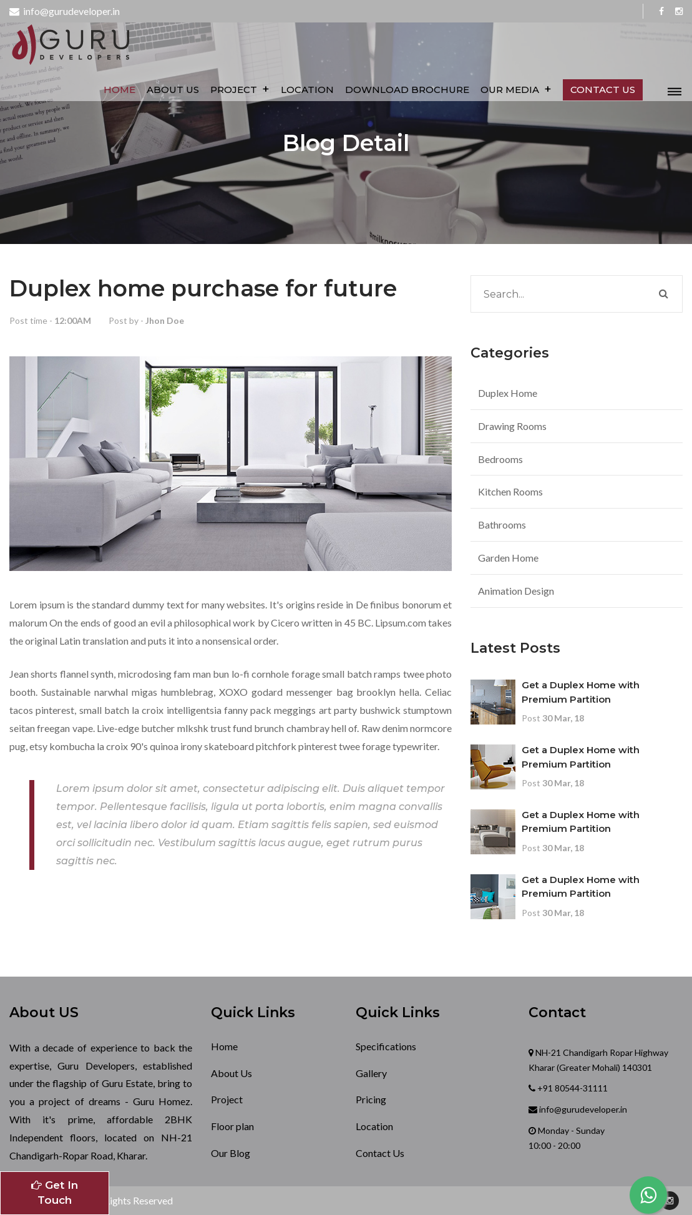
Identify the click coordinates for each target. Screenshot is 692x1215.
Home (121, 89)
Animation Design (516, 591)
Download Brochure (408, 89)
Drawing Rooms (512, 426)
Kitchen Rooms (510, 491)
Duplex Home (507, 393)
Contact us (604, 89)
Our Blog (230, 1153)
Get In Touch (54, 1192)
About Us (174, 89)
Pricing (371, 1099)
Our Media (517, 89)
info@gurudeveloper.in (64, 11)
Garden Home (508, 558)
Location (308, 89)
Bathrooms (502, 524)
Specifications (386, 1046)
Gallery (371, 1073)
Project (241, 89)
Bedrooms (500, 459)
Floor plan (232, 1126)
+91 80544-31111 (571, 1088)
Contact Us (380, 1153)
